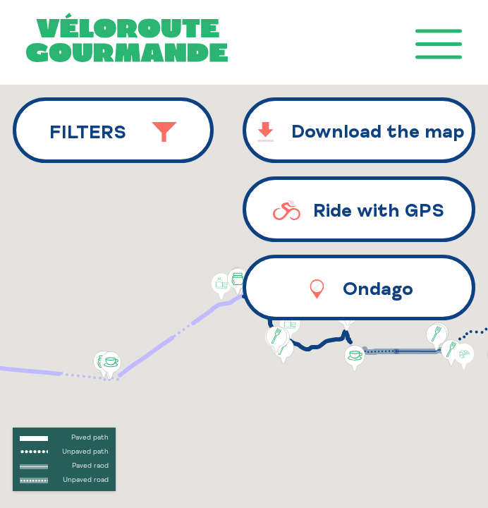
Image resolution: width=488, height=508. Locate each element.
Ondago (358, 290)
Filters (113, 133)
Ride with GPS (359, 211)
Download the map (358, 133)
